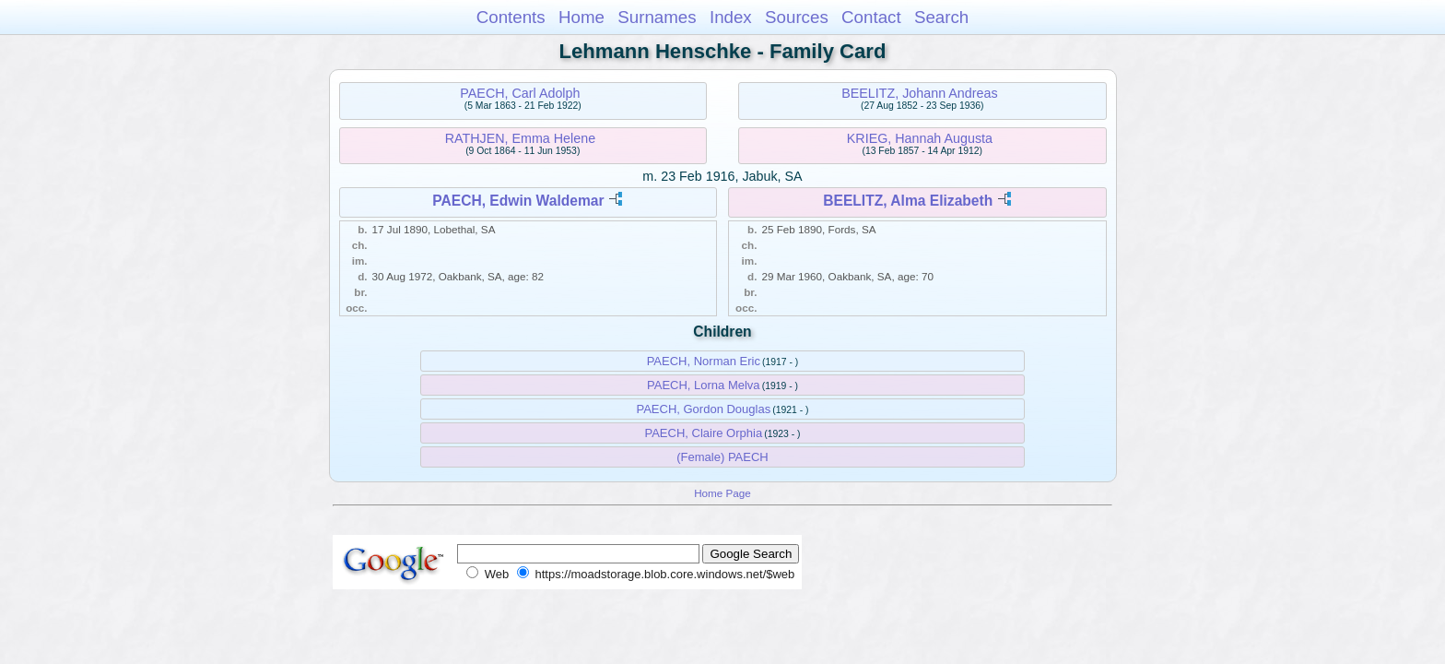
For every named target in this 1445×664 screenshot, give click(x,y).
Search (941, 17)
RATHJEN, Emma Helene (520, 138)
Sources (796, 17)
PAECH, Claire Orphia (703, 433)
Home (581, 17)
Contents (511, 17)
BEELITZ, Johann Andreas (919, 93)
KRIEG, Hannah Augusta (920, 138)
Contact (871, 17)
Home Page (722, 493)
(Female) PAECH (722, 457)
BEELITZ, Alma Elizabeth (908, 200)
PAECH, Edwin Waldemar (518, 200)
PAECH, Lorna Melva (703, 385)
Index (731, 17)
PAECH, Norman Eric (703, 361)
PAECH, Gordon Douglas (703, 409)
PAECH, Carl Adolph (520, 93)
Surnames (656, 17)
